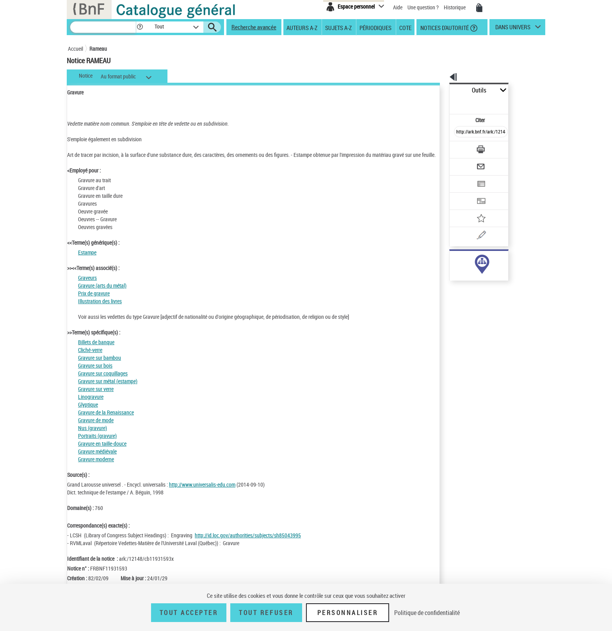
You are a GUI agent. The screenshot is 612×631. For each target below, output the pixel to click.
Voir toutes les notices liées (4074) (474, 276)
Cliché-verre (90, 357)
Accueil (75, 48)
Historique (455, 7)
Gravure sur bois (95, 373)
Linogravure (90, 404)
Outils (441, 90)
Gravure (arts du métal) (102, 293)
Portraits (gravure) (97, 443)
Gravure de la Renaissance (106, 420)
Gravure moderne (96, 467)
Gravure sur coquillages (103, 381)
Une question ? (423, 7)
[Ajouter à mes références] (463, 193)
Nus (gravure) (92, 435)
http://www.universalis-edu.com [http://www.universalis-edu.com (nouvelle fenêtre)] (202, 492)
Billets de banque (96, 350)
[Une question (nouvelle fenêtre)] (474, 208)
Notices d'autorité (444, 27)
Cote (405, 27)
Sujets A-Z (338, 27)
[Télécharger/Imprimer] (460, 132)
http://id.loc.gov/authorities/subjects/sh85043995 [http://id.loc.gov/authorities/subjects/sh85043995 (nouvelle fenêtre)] (248, 543)
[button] (139, 27)
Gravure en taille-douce (102, 451)
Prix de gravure (94, 301)
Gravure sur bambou (99, 365)
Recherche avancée (253, 27)
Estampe (87, 260)
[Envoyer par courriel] (458, 147)
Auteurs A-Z (301, 27)
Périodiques (375, 27)
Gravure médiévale (97, 459)
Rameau (98, 48)
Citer (446, 103)
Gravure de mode (96, 428)
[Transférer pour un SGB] (462, 178)
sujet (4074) (454, 260)
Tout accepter (189, 612)
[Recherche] (103, 27)
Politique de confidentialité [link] (427, 612)
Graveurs (87, 285)
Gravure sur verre (96, 396)
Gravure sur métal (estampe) (107, 389)
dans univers (512, 29)
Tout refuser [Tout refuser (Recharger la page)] (266, 612)
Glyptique (88, 412)
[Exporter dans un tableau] (464, 162)
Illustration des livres (100, 309)
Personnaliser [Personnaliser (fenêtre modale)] (347, 612)
